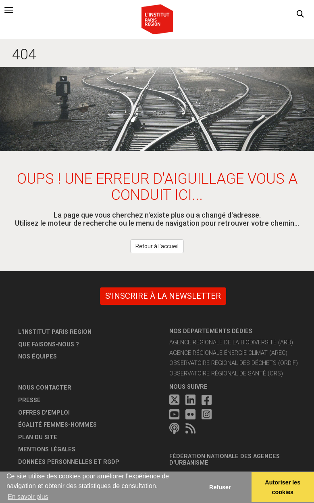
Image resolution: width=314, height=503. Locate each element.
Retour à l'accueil (157, 246)
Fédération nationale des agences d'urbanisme (224, 459)
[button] (300, 14)
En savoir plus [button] (28, 496)
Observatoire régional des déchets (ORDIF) (233, 363)
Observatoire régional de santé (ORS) (226, 373)
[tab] (9, 10)
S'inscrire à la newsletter (163, 296)
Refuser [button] (220, 487)
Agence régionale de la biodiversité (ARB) (231, 342)
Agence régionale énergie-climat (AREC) (228, 353)
